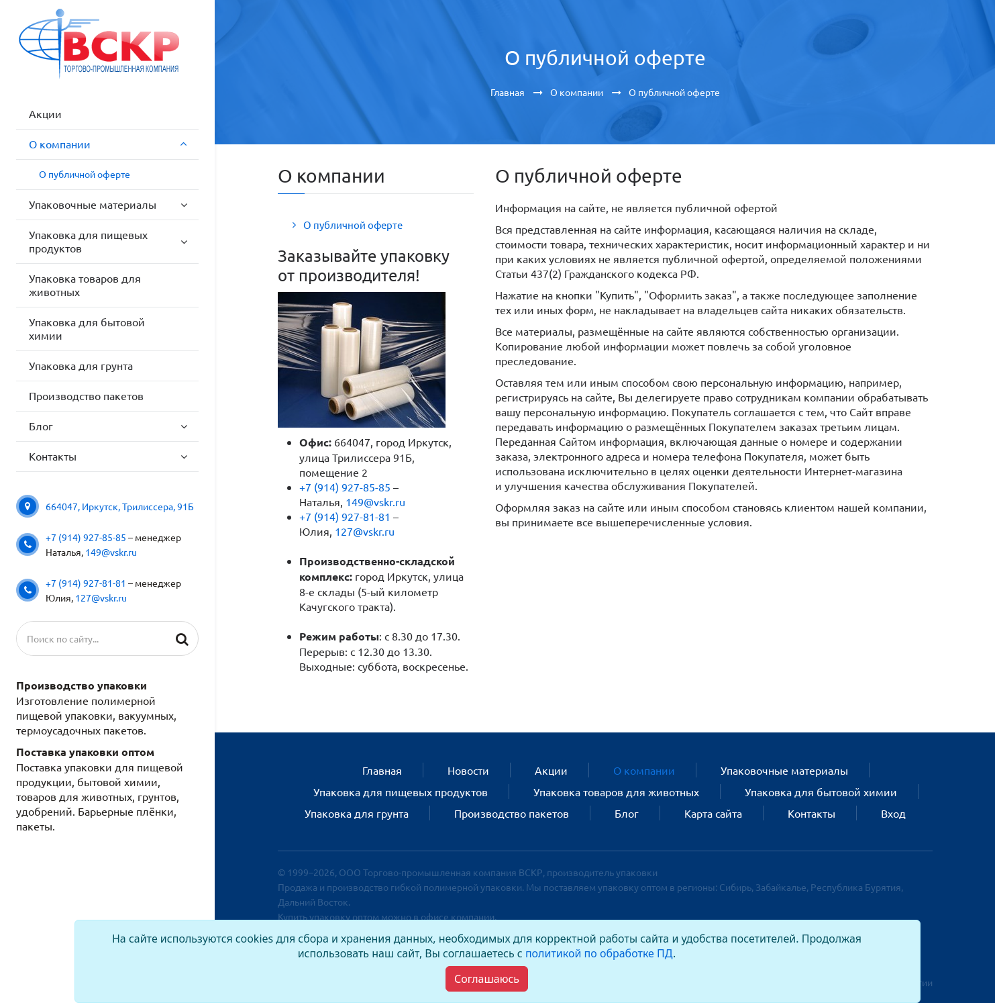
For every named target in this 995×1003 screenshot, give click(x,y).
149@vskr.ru (111, 552)
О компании (644, 770)
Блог (627, 813)
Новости (468, 770)
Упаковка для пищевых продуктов (400, 791)
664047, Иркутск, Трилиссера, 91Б (120, 506)
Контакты (811, 813)
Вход (893, 813)
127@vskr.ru (101, 597)
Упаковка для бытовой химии (821, 791)
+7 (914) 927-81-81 (86, 583)
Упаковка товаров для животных (616, 791)
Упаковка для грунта (357, 813)
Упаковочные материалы (784, 770)
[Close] (487, 979)
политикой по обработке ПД (599, 953)
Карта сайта (713, 813)
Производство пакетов (511, 813)
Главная (382, 770)
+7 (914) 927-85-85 (86, 537)
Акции (551, 770)
